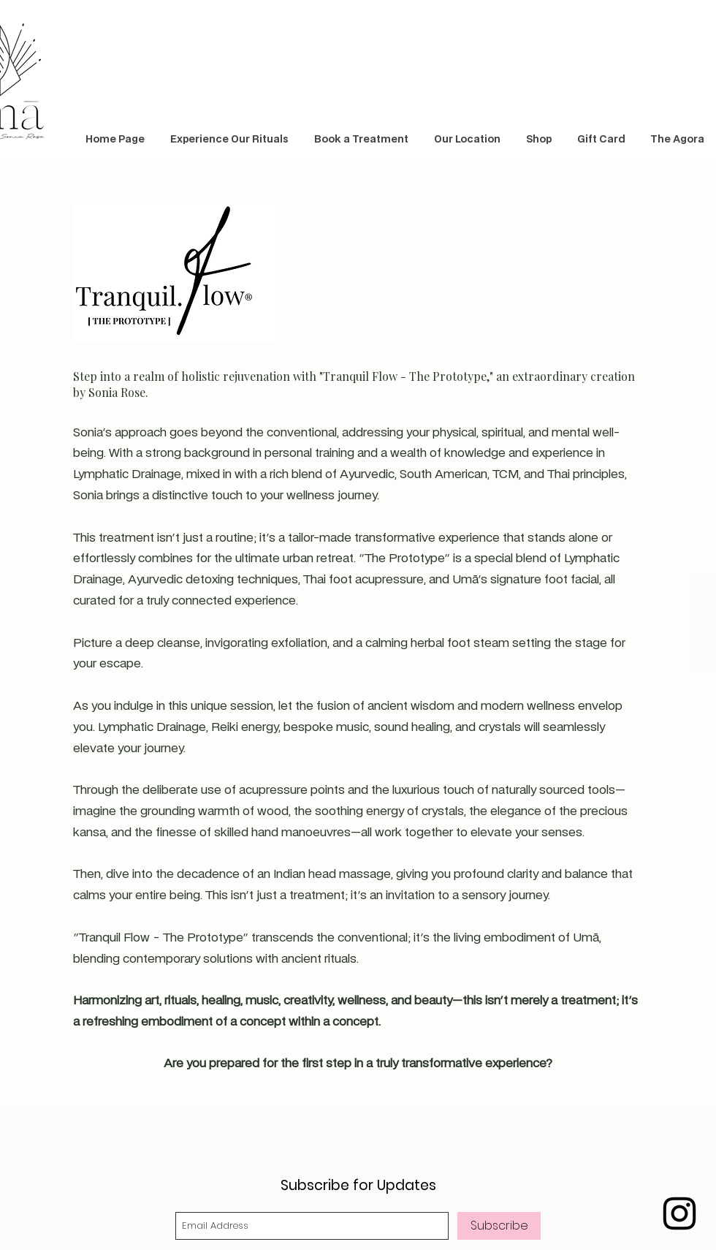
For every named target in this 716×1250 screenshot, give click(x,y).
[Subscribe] (499, 1226)
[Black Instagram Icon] (679, 1213)
